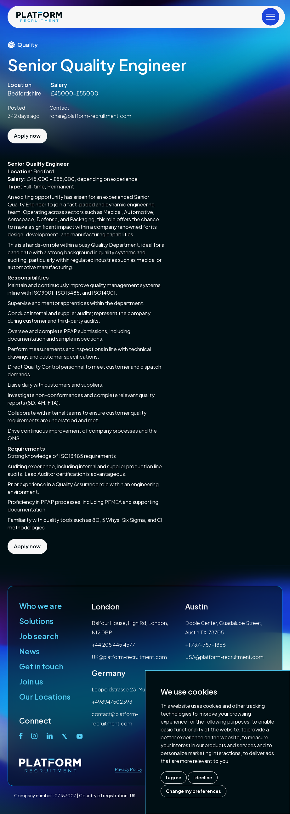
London (106, 606)
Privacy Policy (128, 769)
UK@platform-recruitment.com (129, 657)
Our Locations (45, 696)
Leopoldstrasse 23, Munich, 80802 (132, 689)
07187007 (65, 795)
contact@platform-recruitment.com (115, 719)
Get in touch (41, 666)
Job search (39, 636)
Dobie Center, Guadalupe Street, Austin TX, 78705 (223, 628)
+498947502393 (112, 701)
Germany (109, 673)
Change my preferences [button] (193, 791)
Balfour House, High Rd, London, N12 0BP (130, 628)
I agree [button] (173, 777)
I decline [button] (202, 777)
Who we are (40, 605)
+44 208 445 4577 (113, 644)
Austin (196, 606)
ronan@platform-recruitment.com (90, 116)
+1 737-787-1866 (205, 644)
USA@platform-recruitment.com (224, 657)
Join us (31, 681)
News (29, 651)
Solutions (36, 621)
